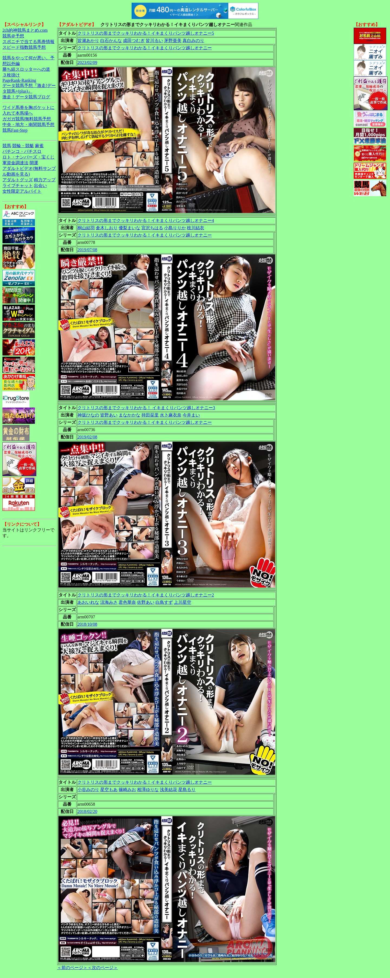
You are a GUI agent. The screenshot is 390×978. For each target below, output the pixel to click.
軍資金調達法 (15, 162)
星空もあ (109, 789)
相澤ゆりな (148, 789)
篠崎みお (127, 789)
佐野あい (145, 602)
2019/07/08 (87, 249)
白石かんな (111, 40)
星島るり (187, 789)
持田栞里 (150, 415)
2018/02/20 (87, 811)
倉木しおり (107, 227)
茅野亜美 (172, 40)
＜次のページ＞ (102, 967)
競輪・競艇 (23, 145)
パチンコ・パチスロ (21, 151)
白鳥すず (164, 602)
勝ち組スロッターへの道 (26, 69)
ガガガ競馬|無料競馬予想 (26, 119)
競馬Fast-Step (14, 130)
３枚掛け (11, 75)
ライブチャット (17, 185)
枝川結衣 (195, 227)
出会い (40, 185)
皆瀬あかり (88, 40)
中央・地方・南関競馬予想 (28, 124)
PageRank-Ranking (19, 80)
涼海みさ (109, 602)
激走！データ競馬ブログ (26, 97)
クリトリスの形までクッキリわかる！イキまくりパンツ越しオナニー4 (145, 220)
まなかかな (129, 415)
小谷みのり (88, 789)
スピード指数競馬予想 (24, 47)
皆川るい (154, 40)
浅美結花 (168, 789)
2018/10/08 (87, 624)
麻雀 (39, 145)
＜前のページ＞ (72, 967)
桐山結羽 (86, 227)
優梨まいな (129, 227)
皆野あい (109, 415)
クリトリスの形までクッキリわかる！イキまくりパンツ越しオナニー (144, 48)
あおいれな (88, 602)
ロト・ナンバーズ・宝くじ (28, 157)
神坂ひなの (88, 415)
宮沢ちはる (152, 227)
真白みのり (193, 40)
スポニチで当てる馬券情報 (28, 41)
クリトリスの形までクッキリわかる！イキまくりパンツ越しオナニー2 (145, 595)
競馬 (6, 145)
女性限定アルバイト (21, 191)
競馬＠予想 (13, 36)
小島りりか (175, 227)
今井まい (191, 415)
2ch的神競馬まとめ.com (25, 30)
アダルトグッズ (17, 179)
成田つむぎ (134, 40)
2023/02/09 (87, 62)
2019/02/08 (87, 437)
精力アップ (45, 179)
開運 (34, 162)
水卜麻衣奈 (170, 415)
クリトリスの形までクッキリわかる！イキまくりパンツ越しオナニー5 (145, 33)
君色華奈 (127, 602)
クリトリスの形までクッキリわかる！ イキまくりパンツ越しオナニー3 (146, 407)
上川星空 (182, 602)
